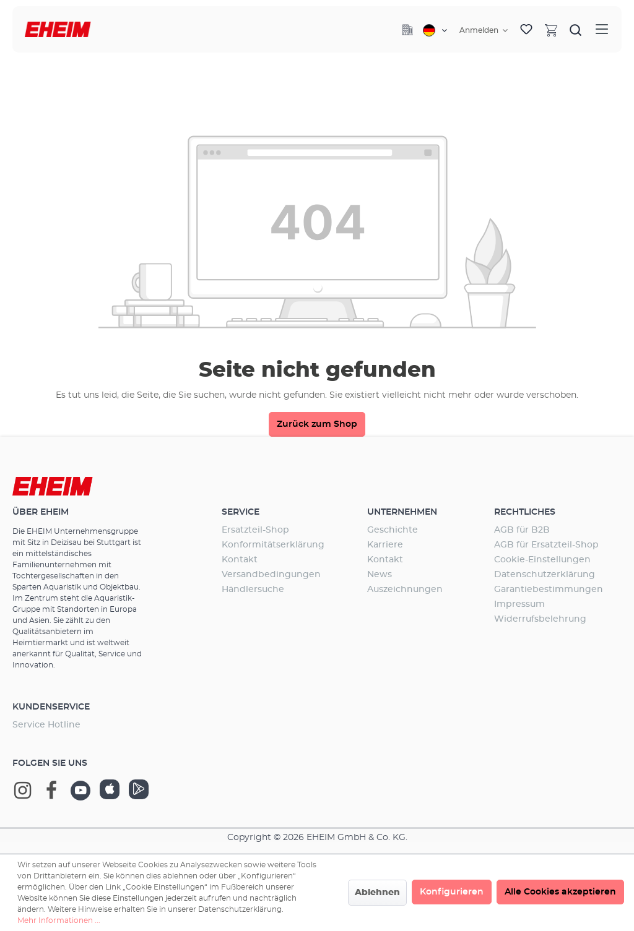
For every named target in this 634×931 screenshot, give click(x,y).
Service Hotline (46, 725)
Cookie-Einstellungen (542, 560)
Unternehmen (402, 512)
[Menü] (601, 29)
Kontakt (240, 560)
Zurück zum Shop (317, 424)
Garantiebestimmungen (548, 589)
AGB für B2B (522, 530)
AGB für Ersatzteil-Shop (546, 545)
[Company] (407, 30)
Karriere (385, 545)
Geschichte (392, 530)
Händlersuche (253, 589)
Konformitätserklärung (273, 545)
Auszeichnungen (405, 589)
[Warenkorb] (551, 29)
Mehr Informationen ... (58, 920)
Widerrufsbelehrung (540, 619)
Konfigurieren (452, 892)
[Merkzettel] (526, 29)
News (379, 574)
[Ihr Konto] (483, 30)
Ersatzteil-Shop (255, 530)
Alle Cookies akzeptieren (560, 892)
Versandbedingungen (271, 574)
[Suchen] (576, 29)
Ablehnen (377, 892)
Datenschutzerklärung (544, 574)
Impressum (519, 604)
